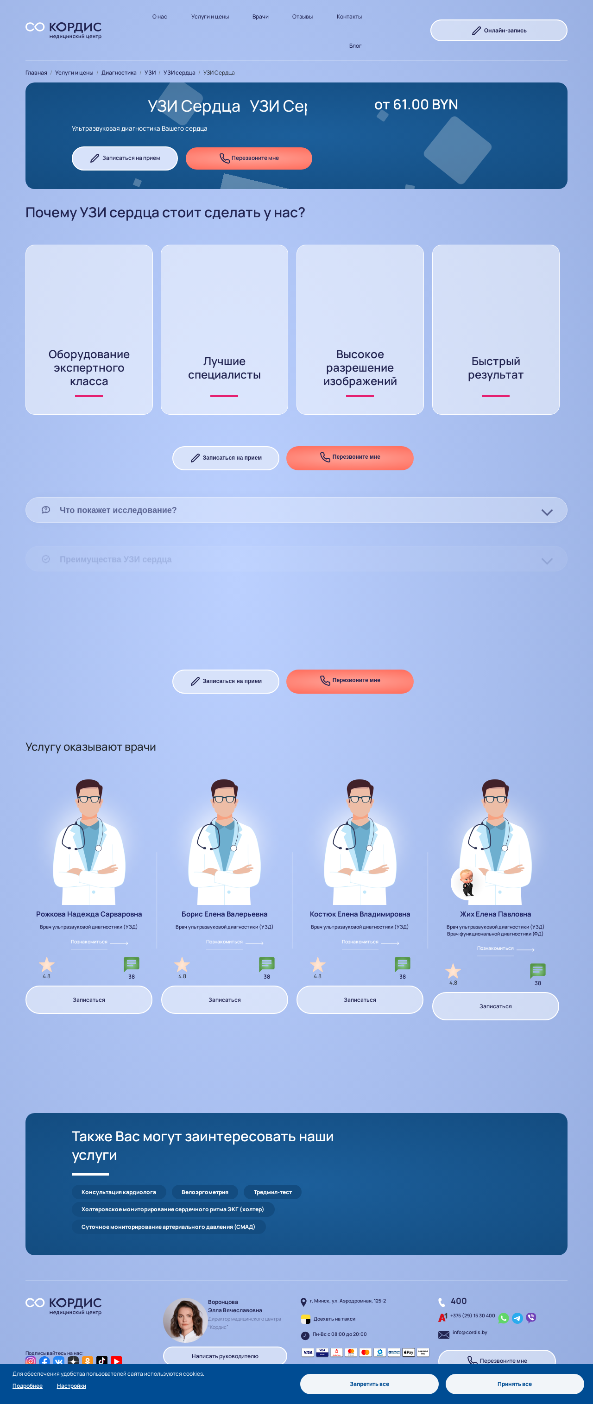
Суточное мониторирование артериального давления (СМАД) (169, 1182)
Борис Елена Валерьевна (225, 888)
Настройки (71, 1386)
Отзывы (302, 16)
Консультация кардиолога (119, 1148)
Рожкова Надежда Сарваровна (89, 888)
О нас (159, 16)
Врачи (260, 16)
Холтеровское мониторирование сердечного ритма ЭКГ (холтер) (173, 1165)
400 (459, 1256)
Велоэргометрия (205, 1148)
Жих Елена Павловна (495, 888)
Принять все (515, 1384)
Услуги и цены (210, 16)
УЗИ (150, 72)
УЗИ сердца (180, 72)
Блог (355, 46)
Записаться (89, 974)
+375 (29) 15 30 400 (472, 1271)
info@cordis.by (470, 1288)
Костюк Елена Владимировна (360, 888)
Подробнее (28, 1386)
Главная (36, 72)
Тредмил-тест (273, 1148)
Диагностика (119, 72)
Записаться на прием (125, 158)
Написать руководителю (225, 1312)
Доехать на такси (334, 1274)
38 (131, 951)
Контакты (349, 16)
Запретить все (369, 1384)
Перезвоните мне (249, 158)
